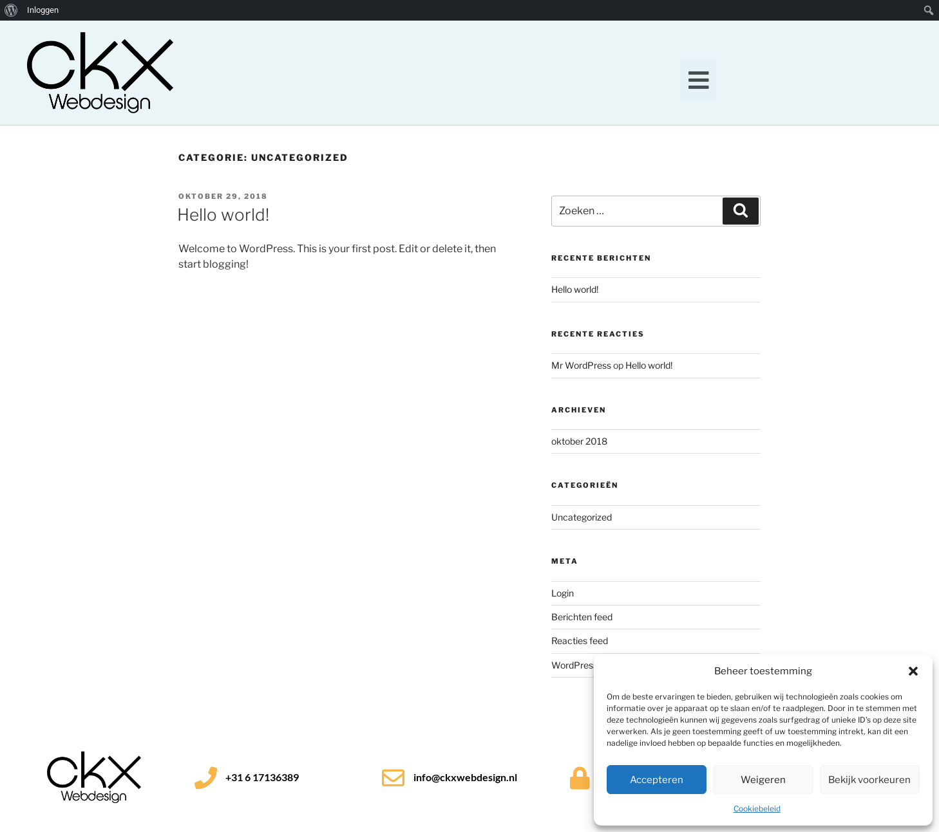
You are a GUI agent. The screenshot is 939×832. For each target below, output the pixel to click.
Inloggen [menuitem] (43, 10)
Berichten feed (581, 616)
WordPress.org (582, 665)
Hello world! (223, 215)
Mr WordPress (581, 365)
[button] (913, 671)
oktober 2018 (579, 441)
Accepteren (656, 780)
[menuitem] (11, 10)
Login (562, 592)
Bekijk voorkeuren (869, 780)
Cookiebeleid (757, 808)
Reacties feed (579, 640)
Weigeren (763, 780)
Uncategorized (581, 517)
